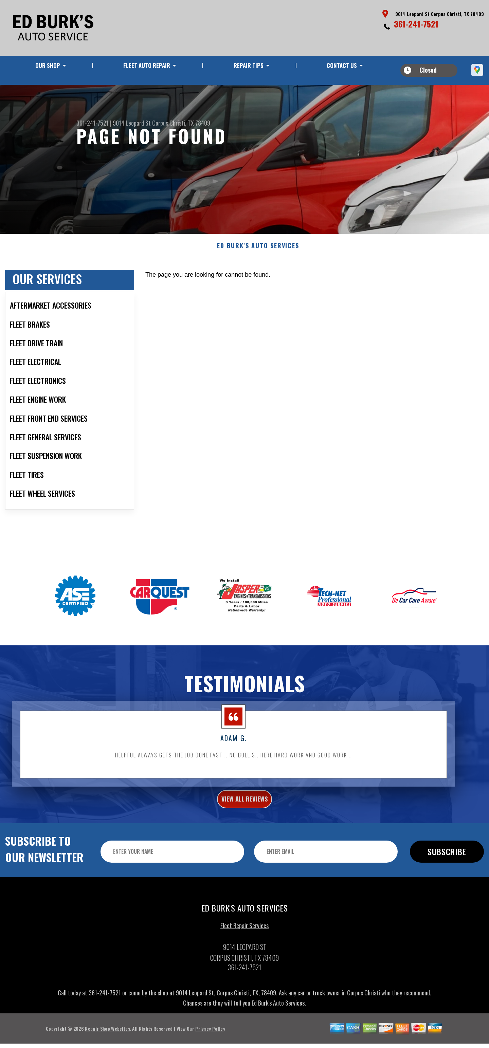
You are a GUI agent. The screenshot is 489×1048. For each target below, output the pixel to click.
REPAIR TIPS (249, 65)
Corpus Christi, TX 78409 (181, 122)
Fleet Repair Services (244, 938)
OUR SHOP (47, 65)
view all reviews (244, 809)
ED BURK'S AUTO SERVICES (258, 254)
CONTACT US (342, 65)
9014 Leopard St (132, 122)
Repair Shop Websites (107, 1040)
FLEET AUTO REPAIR (146, 65)
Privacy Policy (210, 1040)
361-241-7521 (416, 24)
